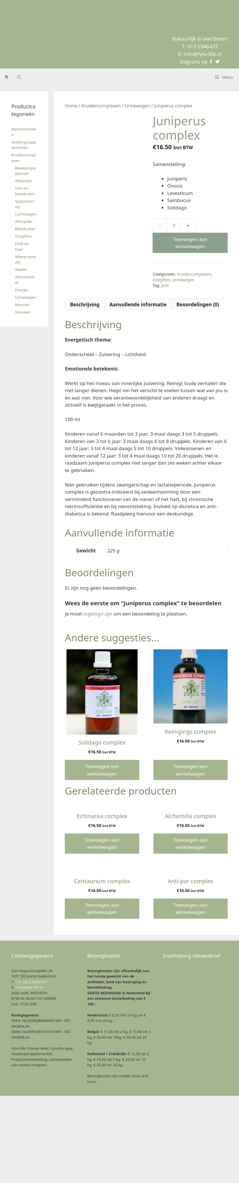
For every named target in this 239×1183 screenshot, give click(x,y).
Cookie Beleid (152, 1172)
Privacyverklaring (179, 1172)
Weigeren (168, 1159)
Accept (126, 1159)
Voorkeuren (211, 1159)
